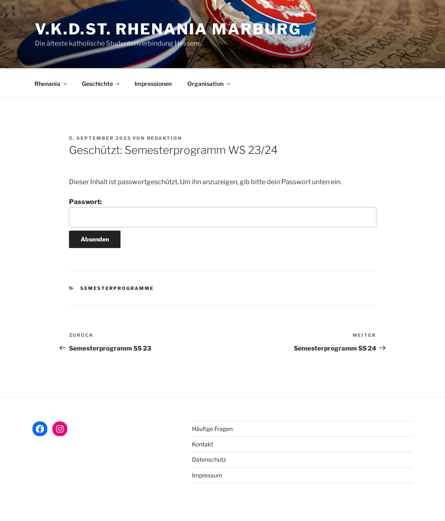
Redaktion (164, 138)
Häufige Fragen (212, 428)
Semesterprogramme (117, 288)
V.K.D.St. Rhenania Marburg (168, 29)
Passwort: (222, 212)
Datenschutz (209, 459)
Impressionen (153, 83)
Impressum (207, 475)
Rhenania (51, 83)
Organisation (209, 83)
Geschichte (101, 83)
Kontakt (202, 444)
